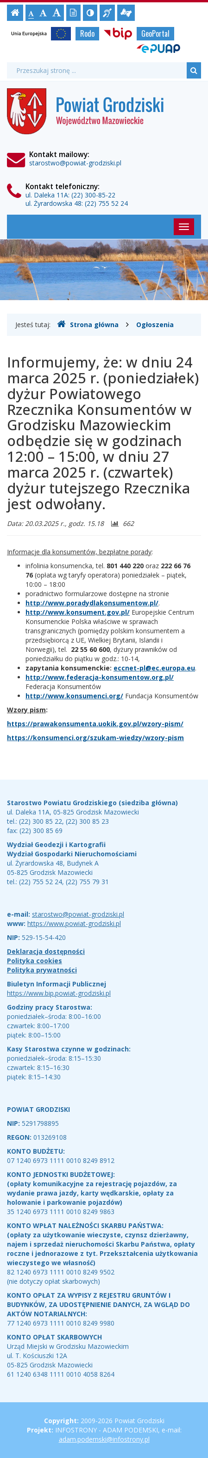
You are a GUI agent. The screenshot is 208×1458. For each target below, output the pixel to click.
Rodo (87, 33)
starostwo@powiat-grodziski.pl (75, 162)
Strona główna (88, 324)
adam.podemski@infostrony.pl (104, 1439)
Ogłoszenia (155, 324)
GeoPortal (155, 33)
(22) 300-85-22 (93, 194)
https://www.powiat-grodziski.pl (74, 923)
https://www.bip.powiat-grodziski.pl (59, 993)
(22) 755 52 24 (106, 203)
